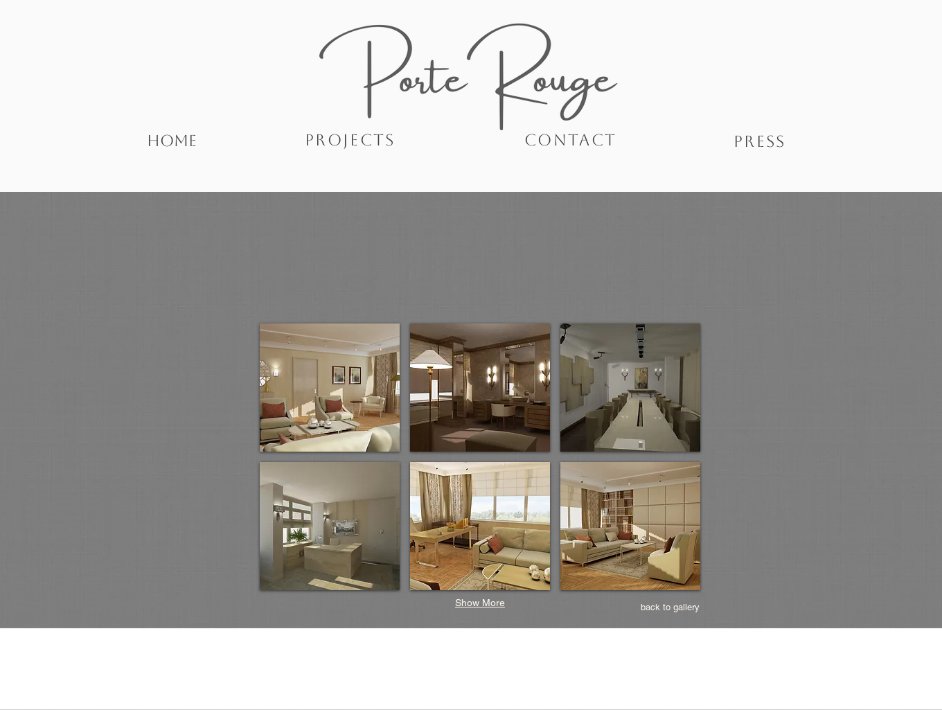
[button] (330, 387)
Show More (480, 602)
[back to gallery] (670, 607)
